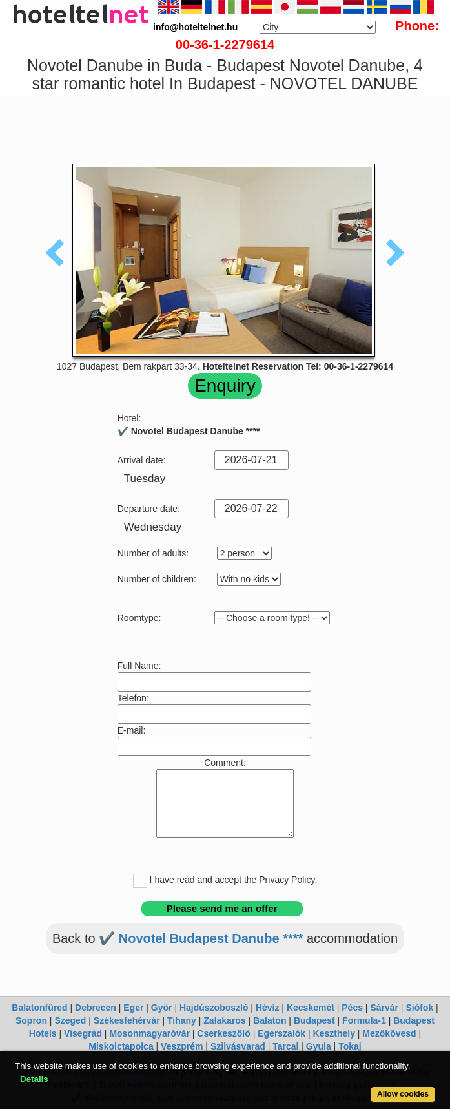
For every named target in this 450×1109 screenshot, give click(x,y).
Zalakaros (224, 1020)
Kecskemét (310, 1007)
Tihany (181, 1020)
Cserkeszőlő (223, 1033)
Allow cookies (403, 1094)
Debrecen (95, 1007)
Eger (133, 1007)
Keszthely (334, 1033)
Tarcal (285, 1046)
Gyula (318, 1046)
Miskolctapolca (120, 1046)
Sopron (31, 1020)
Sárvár (384, 1007)
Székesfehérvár (127, 1020)
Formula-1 (364, 1020)
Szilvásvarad (237, 1046)
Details (34, 1079)
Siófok (419, 1007)
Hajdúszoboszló (214, 1007)
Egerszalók (281, 1033)
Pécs (352, 1007)
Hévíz (268, 1007)
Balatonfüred (39, 1007)
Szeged (70, 1020)
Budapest (314, 1020)
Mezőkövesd (389, 1033)
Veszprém (182, 1046)
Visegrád (83, 1033)
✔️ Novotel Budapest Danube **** (201, 938)
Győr (161, 1007)
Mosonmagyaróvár (149, 1033)
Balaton (269, 1020)
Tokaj (350, 1046)
